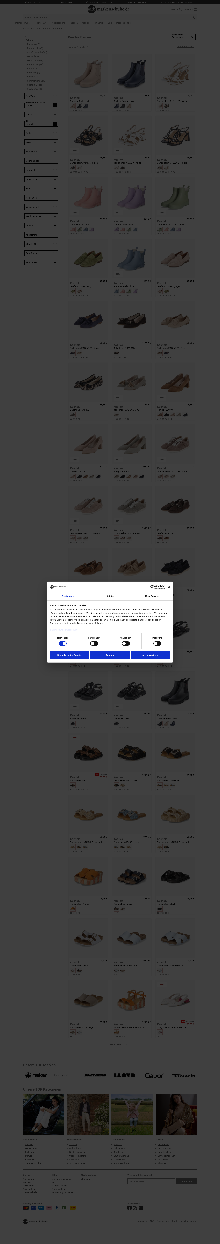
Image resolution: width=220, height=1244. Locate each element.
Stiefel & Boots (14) (36, 84)
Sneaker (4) (33, 76)
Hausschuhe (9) (35, 60)
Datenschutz (163, 1220)
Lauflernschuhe (121, 1155)
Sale (117, 22)
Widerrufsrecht (59, 1185)
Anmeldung (28, 1178)
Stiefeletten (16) (35, 88)
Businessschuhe (77, 1151)
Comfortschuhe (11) (37, 52)
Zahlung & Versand (61, 1178)
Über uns (85, 1178)
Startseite (27, 28)
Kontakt (27, 1182)
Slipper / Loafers (77, 1155)
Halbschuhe (31, 1148)
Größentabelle (30, 1192)
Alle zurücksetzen (185, 46)
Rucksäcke (163, 1159)
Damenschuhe (30, 22)
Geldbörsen (163, 1144)
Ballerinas (30, 1151)
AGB (152, 1220)
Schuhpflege (29, 1188)
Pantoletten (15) (35, 64)
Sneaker (29, 1144)
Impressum (141, 1220)
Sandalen (30, 1159)
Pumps (28, 1155)
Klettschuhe (119, 1159)
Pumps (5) (32, 68)
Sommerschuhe (33, 1163)
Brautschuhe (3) (35, 48)
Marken (93, 22)
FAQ (54, 1182)
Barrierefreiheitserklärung (184, 1220)
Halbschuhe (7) (34, 56)
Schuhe (48, 28)
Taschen (81, 22)
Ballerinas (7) (33, 44)
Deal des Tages (131, 22)
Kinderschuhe (66, 22)
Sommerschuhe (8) (36, 80)
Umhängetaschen (166, 1155)
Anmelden (186, 1181)
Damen (38, 28)
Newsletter (28, 1185)
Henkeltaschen (165, 1148)
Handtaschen (164, 1151)
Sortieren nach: (178, 34)
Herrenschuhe (48, 22)
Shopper (162, 1163)
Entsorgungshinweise (62, 1192)
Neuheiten (106, 22)
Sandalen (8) (33, 72)
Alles (26, 35)
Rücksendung (59, 1188)
